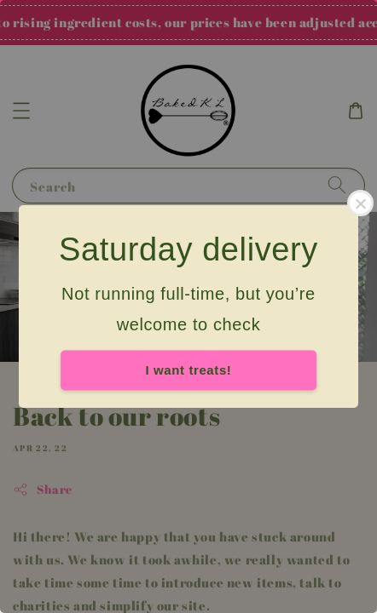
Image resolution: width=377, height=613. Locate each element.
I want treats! (189, 370)
